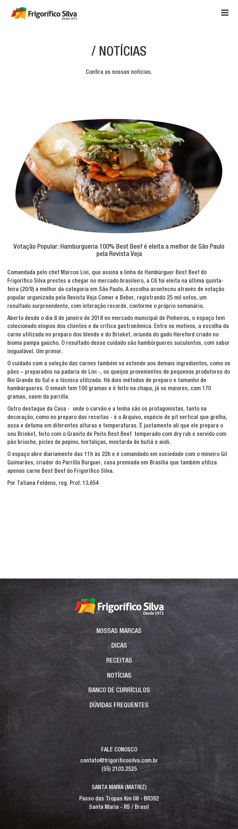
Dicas (119, 645)
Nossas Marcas (119, 630)
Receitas (119, 660)
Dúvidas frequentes (119, 705)
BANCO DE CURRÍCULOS (119, 690)
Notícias (119, 675)
